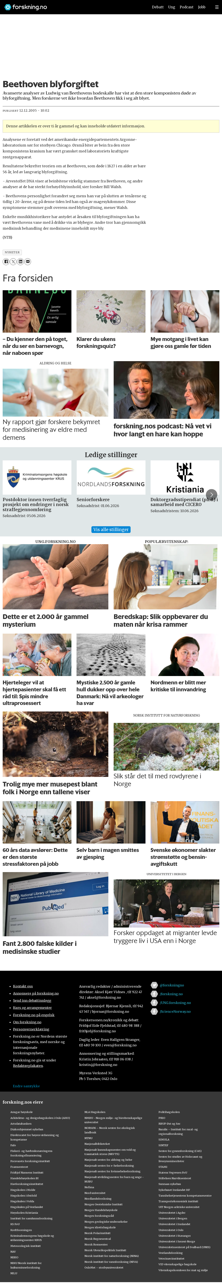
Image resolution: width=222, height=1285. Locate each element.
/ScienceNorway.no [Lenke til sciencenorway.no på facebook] (175, 1011)
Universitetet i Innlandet (174, 1224)
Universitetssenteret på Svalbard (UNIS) (184, 1247)
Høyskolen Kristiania (24, 1212)
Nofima (89, 1187)
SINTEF (163, 1145)
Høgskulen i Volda (22, 1201)
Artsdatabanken (20, 1123)
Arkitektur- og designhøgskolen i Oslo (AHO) (40, 1118)
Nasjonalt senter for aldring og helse (108, 1159)
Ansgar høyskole (21, 1112)
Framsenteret (19, 1166)
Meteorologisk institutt (25, 1245)
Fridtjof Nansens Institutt (26, 1172)
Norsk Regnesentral (97, 1238)
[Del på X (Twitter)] (13, 261)
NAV (13, 1251)
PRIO (162, 1118)
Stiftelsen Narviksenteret (175, 1178)
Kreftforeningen (21, 1230)
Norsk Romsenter (96, 1244)
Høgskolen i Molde (22, 1189)
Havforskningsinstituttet (26, 1184)
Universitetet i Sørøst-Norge (177, 1241)
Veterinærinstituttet (171, 1258)
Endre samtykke (26, 1086)
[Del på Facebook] (6, 261)
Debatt (158, 7)
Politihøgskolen (169, 1112)
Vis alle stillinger (111, 529)
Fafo (13, 1145)
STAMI (163, 1166)
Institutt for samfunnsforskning (31, 1218)
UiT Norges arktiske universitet (179, 1207)
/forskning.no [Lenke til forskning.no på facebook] (171, 994)
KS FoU (15, 1224)
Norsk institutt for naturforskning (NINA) (111, 1255)
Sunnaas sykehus (170, 1184)
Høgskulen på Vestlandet (26, 1207)
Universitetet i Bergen (173, 1218)
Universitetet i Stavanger (175, 1235)
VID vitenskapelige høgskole (177, 1264)
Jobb (201, 7)
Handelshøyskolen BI (24, 1178)
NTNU (88, 1138)
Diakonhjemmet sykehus (26, 1129)
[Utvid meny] (217, 7)
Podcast (186, 7)
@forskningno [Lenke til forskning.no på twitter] (172, 985)
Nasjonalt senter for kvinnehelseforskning (112, 1171)
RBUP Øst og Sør (169, 1123)
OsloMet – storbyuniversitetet (103, 1267)
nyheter (12, 252)
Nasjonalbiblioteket (97, 1143)
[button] (211, 495)
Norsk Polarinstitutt (97, 1233)
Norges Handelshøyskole (101, 1210)
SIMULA (164, 1139)
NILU (13, 1273)
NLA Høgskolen (94, 1112)
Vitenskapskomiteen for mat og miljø (183, 1270)
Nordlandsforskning (98, 1198)
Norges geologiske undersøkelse (106, 1221)
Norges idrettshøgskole (100, 1227)
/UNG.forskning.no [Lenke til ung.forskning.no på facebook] (175, 1003)
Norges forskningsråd (99, 1215)
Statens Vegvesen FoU (173, 1172)
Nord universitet (94, 1193)
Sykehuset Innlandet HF (174, 1189)
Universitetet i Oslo (171, 1230)
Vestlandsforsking (171, 1252)
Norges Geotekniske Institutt (103, 1204)
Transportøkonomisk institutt (178, 1201)
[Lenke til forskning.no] (73, 5)
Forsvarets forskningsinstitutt (30, 1161)
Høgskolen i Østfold (23, 1195)
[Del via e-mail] (27, 261)
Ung (171, 7)
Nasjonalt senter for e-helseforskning (109, 1165)
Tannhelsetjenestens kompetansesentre (185, 1195)
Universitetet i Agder (172, 1212)
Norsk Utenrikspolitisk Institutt (105, 1250)
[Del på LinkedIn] (20, 261)
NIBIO (14, 1257)
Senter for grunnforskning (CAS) (180, 1151)
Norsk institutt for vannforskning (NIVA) (111, 1261)
